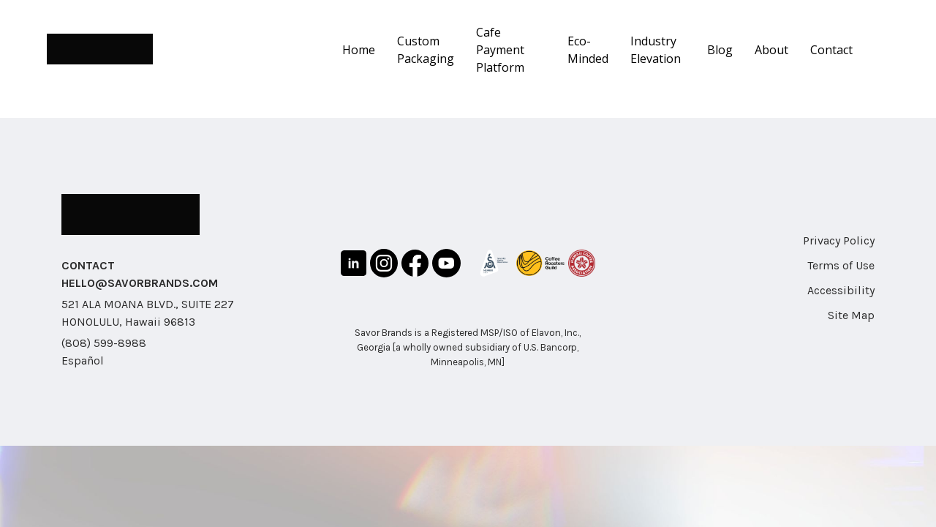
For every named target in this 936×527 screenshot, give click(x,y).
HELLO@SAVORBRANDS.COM (139, 283)
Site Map (851, 315)
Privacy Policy (839, 240)
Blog (720, 50)
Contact (831, 50)
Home (358, 50)
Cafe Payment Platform (500, 49)
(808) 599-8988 (103, 343)
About (771, 50)
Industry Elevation (655, 50)
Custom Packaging (425, 50)
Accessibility (841, 290)
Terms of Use (841, 265)
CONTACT (88, 265)
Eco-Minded (587, 50)
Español (82, 360)
